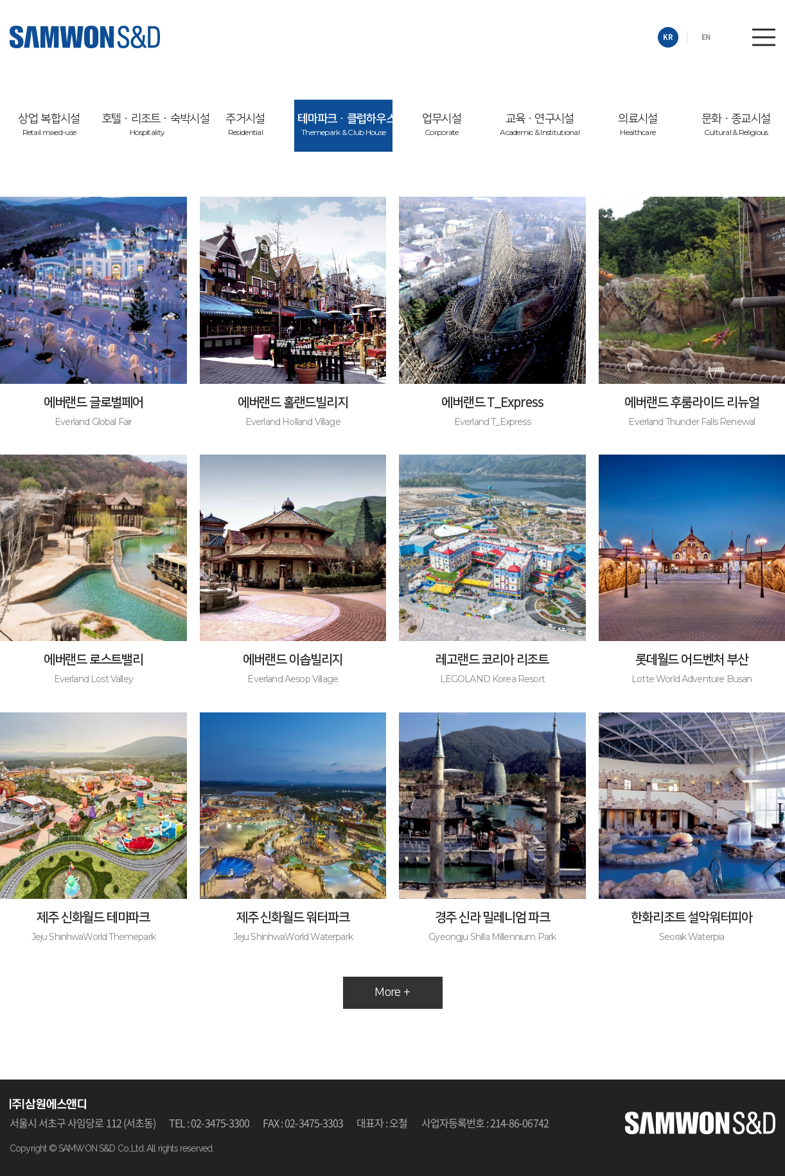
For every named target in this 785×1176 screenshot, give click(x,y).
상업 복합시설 (49, 125)
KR (668, 37)
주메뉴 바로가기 (0, 0)
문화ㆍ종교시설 (735, 125)
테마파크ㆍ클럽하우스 (344, 125)
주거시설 (245, 125)
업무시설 (441, 125)
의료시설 (637, 125)
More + (392, 992)
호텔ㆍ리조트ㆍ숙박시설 (149, 125)
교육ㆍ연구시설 (539, 125)
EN (705, 37)
